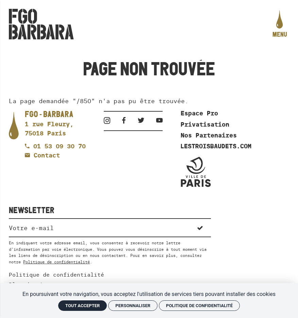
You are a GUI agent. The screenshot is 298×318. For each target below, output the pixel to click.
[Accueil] (41, 24)
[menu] (279, 24)
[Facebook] (126, 120)
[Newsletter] (99, 227)
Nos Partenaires (209, 135)
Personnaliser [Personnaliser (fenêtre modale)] (132, 305)
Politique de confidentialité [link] (199, 305)
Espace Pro (199, 113)
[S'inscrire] (200, 227)
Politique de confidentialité (56, 261)
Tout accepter (82, 305)
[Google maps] (49, 124)
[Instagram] (109, 120)
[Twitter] (143, 120)
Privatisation (205, 124)
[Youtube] (159, 120)
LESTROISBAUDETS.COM (216, 146)
